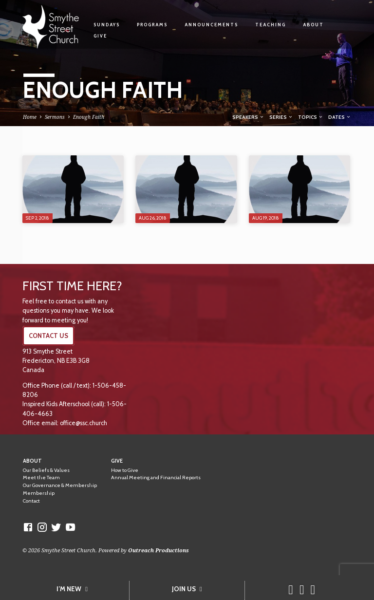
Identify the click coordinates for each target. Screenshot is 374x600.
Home (30, 116)
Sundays (107, 24)
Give (100, 35)
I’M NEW (72, 589)
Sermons (55, 116)
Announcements (211, 24)
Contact (31, 501)
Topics (310, 117)
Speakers (248, 117)
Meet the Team (41, 477)
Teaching (270, 24)
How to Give (124, 470)
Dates (339, 117)
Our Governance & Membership (60, 485)
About (313, 24)
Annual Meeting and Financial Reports (156, 477)
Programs (152, 24)
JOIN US (187, 589)
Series (281, 117)
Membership (39, 493)
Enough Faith (88, 116)
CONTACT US (48, 335)
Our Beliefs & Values (46, 470)
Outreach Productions (158, 550)
